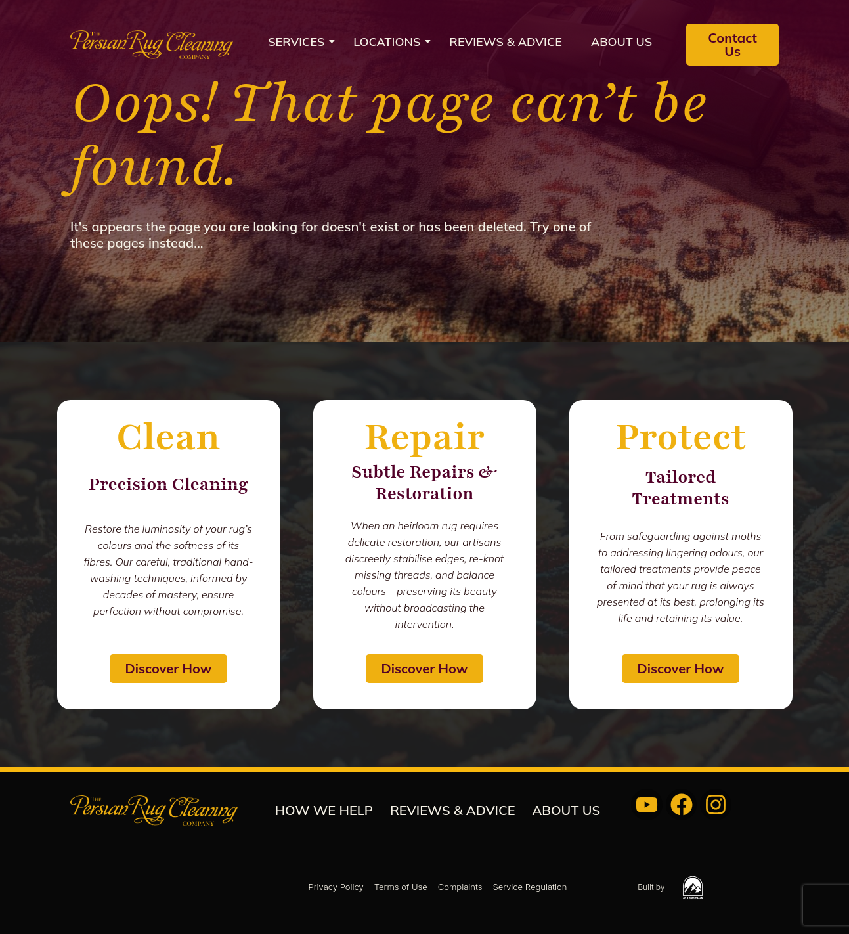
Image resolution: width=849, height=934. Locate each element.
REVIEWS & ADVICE (505, 41)
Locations (390, 41)
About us (621, 41)
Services (300, 41)
